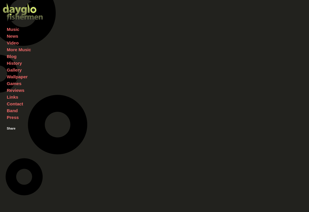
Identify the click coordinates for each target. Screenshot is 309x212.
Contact (15, 103)
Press (13, 117)
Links (12, 97)
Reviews (15, 90)
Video (13, 42)
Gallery (14, 69)
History (14, 63)
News (12, 36)
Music (13, 29)
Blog (11, 56)
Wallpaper (17, 76)
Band (12, 110)
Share (11, 128)
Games (14, 83)
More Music (19, 49)
